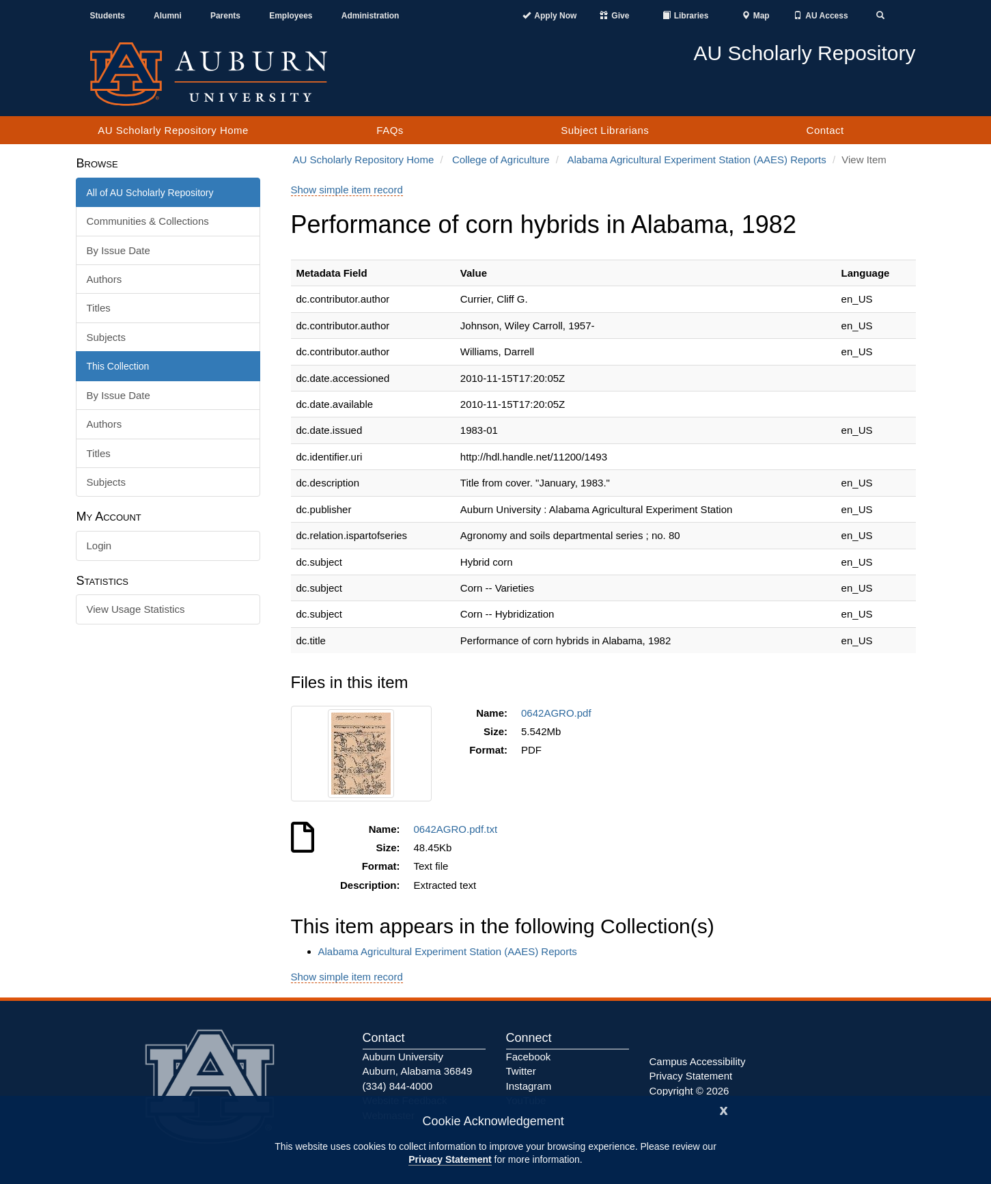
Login (99, 545)
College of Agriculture (501, 159)
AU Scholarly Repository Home (173, 130)
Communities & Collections (148, 221)
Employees (290, 15)
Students (107, 15)
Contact (825, 130)
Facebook (528, 1056)
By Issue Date (118, 250)
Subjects (106, 337)
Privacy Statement (449, 1159)
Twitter (521, 1071)
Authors (104, 279)
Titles (99, 308)
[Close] (724, 1109)
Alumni (168, 15)
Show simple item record (347, 189)
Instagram (529, 1086)
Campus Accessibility (698, 1061)
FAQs (390, 130)
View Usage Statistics (136, 609)
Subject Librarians (605, 130)
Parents (225, 15)
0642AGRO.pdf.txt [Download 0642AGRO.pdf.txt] (458, 829)
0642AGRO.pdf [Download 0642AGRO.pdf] (559, 713)
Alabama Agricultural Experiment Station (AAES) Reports (696, 159)
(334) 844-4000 (398, 1086)
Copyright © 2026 (689, 1091)
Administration (370, 15)
